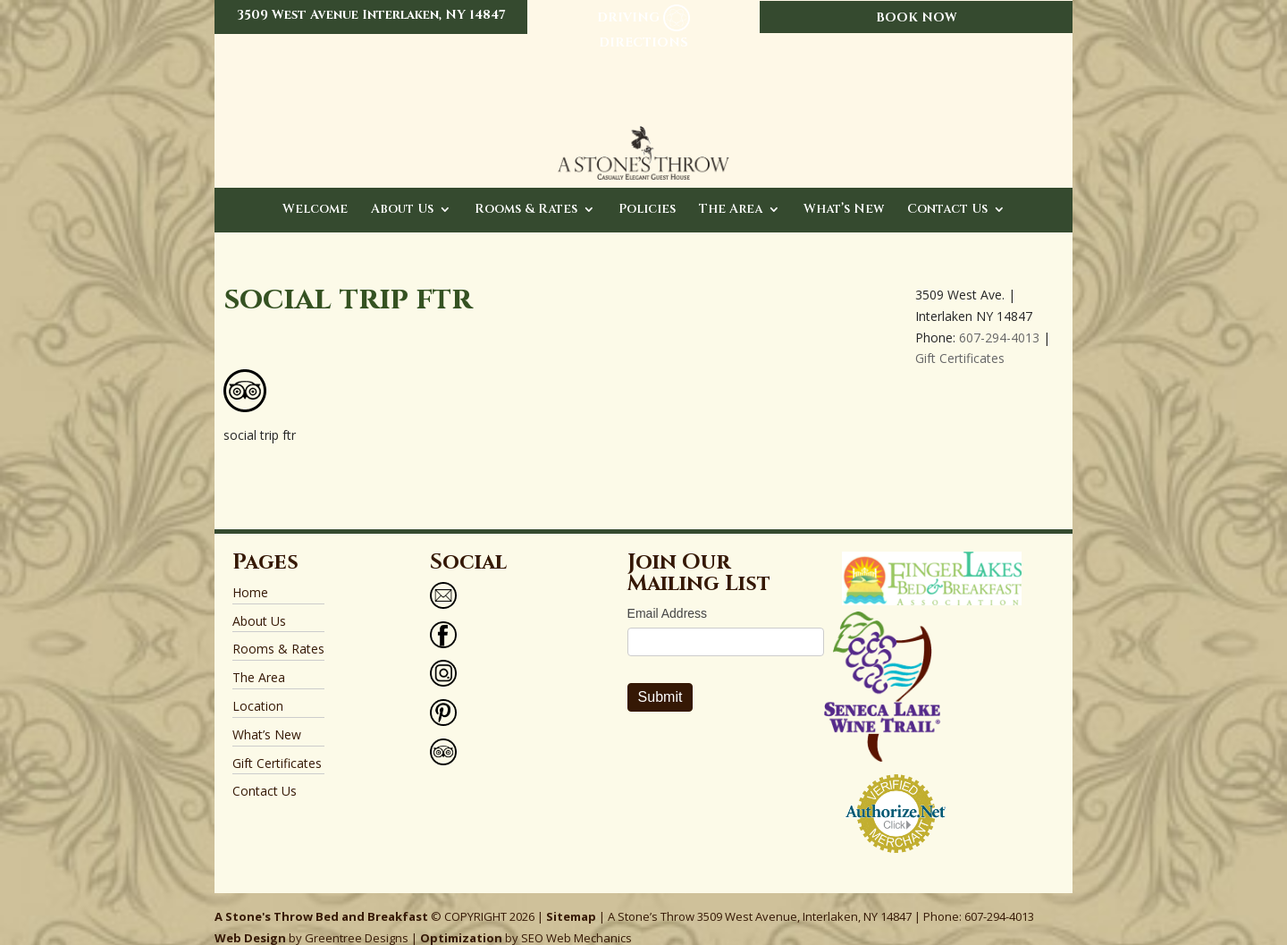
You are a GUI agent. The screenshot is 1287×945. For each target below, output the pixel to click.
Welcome (315, 192)
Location (257, 687)
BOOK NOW (916, 17)
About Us (402, 192)
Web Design (250, 920)
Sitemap (571, 898)
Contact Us (947, 192)
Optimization (461, 920)
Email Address (667, 595)
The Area (730, 192)
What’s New (843, 192)
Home (250, 574)
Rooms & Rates (526, 192)
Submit (660, 679)
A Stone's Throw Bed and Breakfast (321, 898)
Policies (647, 192)
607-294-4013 (999, 319)
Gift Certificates (960, 340)
